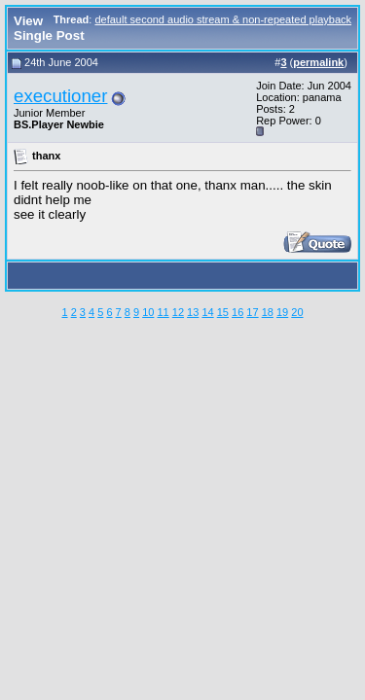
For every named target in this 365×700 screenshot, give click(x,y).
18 (268, 312)
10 (148, 312)
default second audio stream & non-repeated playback (222, 19)
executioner (60, 96)
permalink (318, 62)
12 (178, 312)
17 (252, 312)
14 (207, 312)
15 (223, 312)
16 (237, 312)
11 (162, 312)
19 (282, 312)
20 (297, 312)
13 (193, 312)
